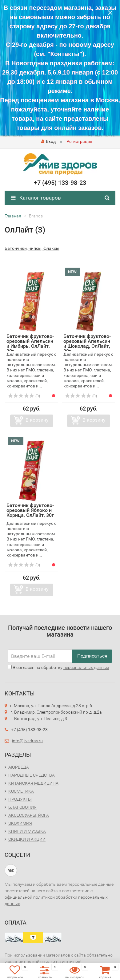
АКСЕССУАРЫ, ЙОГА (28, 815)
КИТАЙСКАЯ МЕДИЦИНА (33, 783)
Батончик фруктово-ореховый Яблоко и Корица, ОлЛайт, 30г (30, 510)
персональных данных (86, 667)
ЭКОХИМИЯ (20, 823)
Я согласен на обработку (58, 667)
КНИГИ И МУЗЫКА (27, 831)
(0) (24, 396)
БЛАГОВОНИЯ (22, 807)
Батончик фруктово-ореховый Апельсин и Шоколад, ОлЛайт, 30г (87, 343)
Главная (13, 215)
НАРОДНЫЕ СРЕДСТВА (31, 775)
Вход (48, 141)
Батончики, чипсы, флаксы (32, 248)
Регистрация (79, 141)
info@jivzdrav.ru (27, 740)
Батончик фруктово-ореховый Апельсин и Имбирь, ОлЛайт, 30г (30, 343)
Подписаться (92, 656)
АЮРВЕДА (18, 767)
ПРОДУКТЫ (20, 799)
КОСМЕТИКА (21, 791)
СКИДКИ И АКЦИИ (27, 839)
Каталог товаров (36, 198)
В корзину (37, 420)
